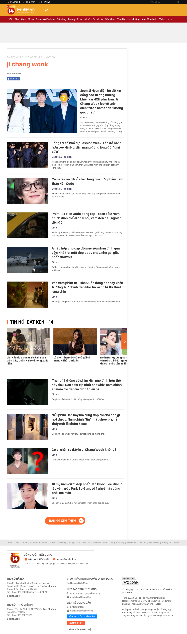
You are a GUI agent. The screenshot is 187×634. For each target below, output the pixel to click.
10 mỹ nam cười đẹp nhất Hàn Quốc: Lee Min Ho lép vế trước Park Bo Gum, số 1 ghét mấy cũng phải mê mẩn (87, 488)
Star (17, 19)
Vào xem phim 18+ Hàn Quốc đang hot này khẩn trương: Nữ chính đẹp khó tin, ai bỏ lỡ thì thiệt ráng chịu (87, 287)
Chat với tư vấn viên (82, 616)
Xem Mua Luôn (149, 19)
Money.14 (73, 19)
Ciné (23, 19)
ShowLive (45, 2)
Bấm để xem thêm (62, 521)
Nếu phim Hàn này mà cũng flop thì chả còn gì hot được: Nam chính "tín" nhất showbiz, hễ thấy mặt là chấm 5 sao (86, 419)
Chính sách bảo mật (80, 629)
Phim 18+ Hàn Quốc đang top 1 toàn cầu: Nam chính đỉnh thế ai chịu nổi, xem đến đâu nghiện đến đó (86, 218)
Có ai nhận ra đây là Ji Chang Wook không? (84, 450)
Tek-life (121, 19)
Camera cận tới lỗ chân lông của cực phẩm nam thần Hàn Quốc (87, 181)
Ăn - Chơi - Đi (87, 19)
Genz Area (30, 2)
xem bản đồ (14, 596)
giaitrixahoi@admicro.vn (82, 610)
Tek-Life (142, 543)
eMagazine (15, 2)
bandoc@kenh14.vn (66, 559)
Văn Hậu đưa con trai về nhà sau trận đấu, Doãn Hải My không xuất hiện (27, 360)
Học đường (134, 19)
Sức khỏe (110, 19)
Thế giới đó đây (117, 543)
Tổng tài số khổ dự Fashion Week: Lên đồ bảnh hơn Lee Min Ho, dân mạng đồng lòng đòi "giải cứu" (87, 147)
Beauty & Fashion (45, 19)
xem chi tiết (75, 623)
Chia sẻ (15, 78)
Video (162, 19)
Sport (52, 543)
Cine (54, 227)
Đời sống (61, 19)
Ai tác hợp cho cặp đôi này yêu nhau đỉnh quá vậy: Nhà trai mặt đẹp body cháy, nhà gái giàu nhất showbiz (86, 252)
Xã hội (100, 19)
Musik (31, 19)
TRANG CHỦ (11, 19)
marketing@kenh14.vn (81, 597)
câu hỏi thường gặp (38, 559)
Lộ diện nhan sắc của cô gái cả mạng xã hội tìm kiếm (71, 359)
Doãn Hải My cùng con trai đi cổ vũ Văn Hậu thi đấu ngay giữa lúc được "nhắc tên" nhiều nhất (121, 360)
